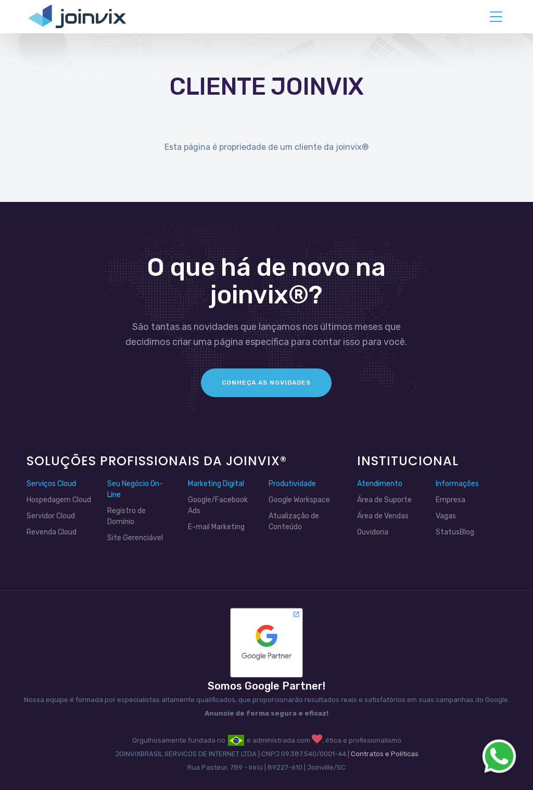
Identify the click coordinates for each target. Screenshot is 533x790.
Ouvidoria (372, 532)
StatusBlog (455, 532)
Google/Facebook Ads (218, 505)
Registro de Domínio (126, 516)
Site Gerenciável (135, 537)
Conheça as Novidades (266, 382)
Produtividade (292, 483)
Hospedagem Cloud (59, 499)
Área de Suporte (384, 499)
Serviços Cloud (51, 483)
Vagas (446, 516)
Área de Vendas (383, 516)
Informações (457, 483)
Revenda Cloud (52, 532)
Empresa (450, 499)
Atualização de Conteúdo (294, 521)
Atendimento (379, 483)
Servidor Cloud (51, 516)
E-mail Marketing (216, 527)
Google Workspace (299, 499)
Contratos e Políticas (384, 754)
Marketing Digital (216, 483)
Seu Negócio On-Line (135, 489)
